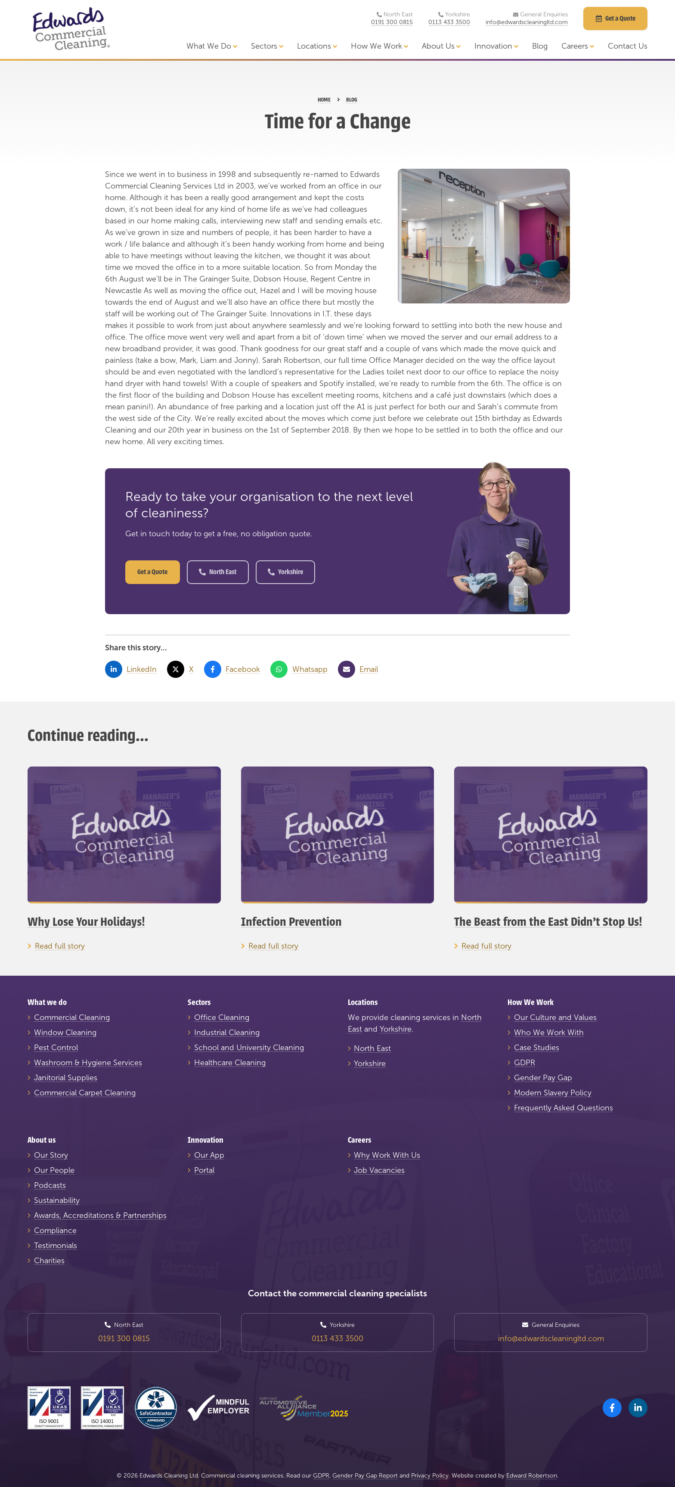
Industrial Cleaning (227, 1032)
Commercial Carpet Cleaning (85, 1092)
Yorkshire (285, 572)
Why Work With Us (387, 1155)
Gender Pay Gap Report (365, 1475)
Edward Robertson (531, 1475)
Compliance (55, 1230)
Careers (577, 46)
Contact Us (627, 46)
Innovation (496, 46)
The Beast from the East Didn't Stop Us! (548, 921)
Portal (204, 1170)
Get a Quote (152, 572)
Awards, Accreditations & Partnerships (100, 1215)
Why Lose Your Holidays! (86, 921)
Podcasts (50, 1185)
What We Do (211, 46)
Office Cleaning (221, 1017)
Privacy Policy (430, 1475)
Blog (540, 46)
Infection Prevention (291, 921)
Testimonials (55, 1245)
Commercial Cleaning (72, 1017)
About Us (441, 46)
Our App (209, 1155)
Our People (54, 1170)
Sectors (267, 46)
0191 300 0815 (392, 22)
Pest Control (56, 1047)
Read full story (60, 946)
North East (217, 572)
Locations (317, 46)
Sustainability (57, 1200)
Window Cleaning (65, 1032)
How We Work (379, 46)
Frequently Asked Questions (563, 1108)
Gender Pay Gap (543, 1077)
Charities (49, 1260)
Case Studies (536, 1047)
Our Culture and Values (555, 1017)
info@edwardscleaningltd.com (527, 22)
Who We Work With (549, 1032)
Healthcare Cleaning (230, 1062)
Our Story (51, 1155)
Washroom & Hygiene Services (88, 1062)
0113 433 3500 (449, 22)
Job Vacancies (379, 1170)
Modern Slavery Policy (552, 1092)
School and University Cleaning (249, 1047)
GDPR (524, 1062)
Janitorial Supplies (65, 1077)
